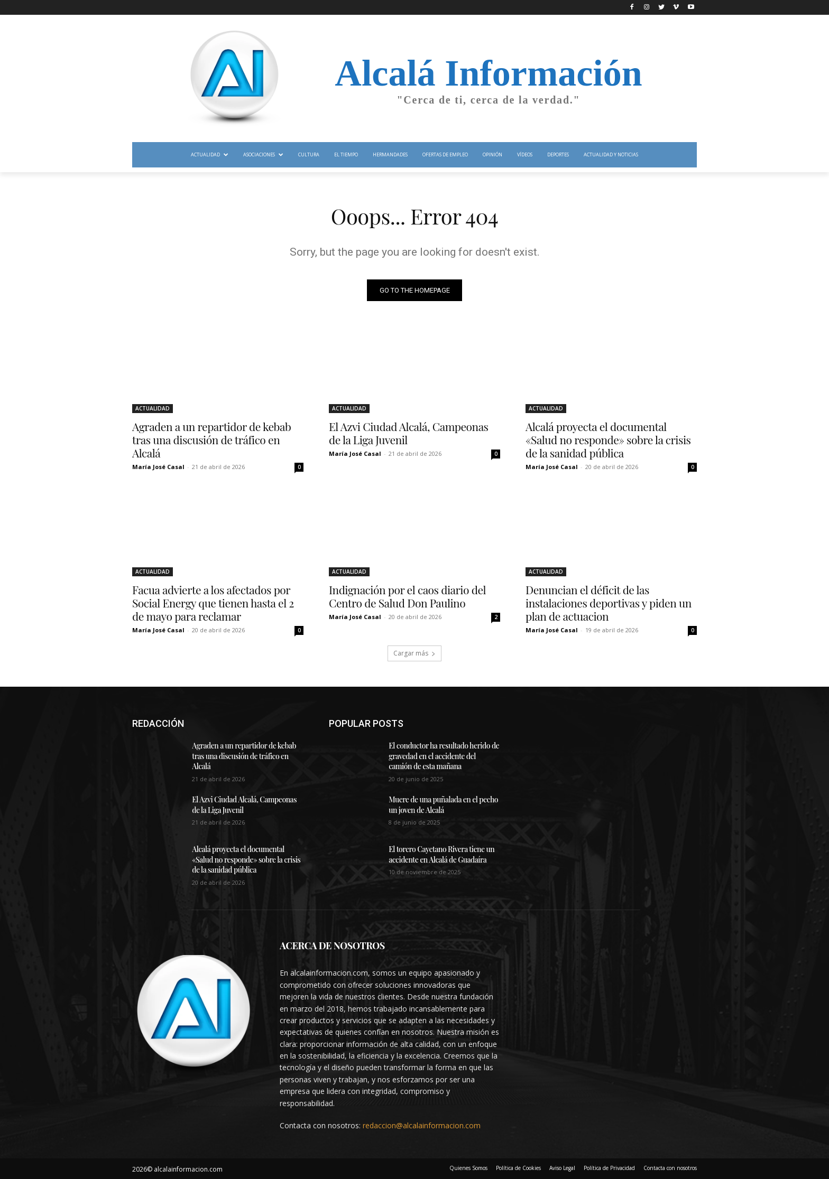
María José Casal (158, 467)
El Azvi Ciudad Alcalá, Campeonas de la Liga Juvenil (409, 433)
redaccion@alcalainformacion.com (422, 1126)
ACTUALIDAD (152, 408)
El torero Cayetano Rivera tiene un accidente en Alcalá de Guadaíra (441, 854)
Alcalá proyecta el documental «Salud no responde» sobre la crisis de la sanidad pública (608, 439)
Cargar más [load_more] (414, 653)
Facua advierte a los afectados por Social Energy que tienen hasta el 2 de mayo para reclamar (213, 602)
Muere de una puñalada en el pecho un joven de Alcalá (443, 804)
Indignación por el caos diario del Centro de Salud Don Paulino (407, 596)
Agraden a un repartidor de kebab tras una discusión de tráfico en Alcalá (211, 439)
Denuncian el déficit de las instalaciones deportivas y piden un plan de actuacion (609, 602)
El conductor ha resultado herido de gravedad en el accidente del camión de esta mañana (444, 756)
